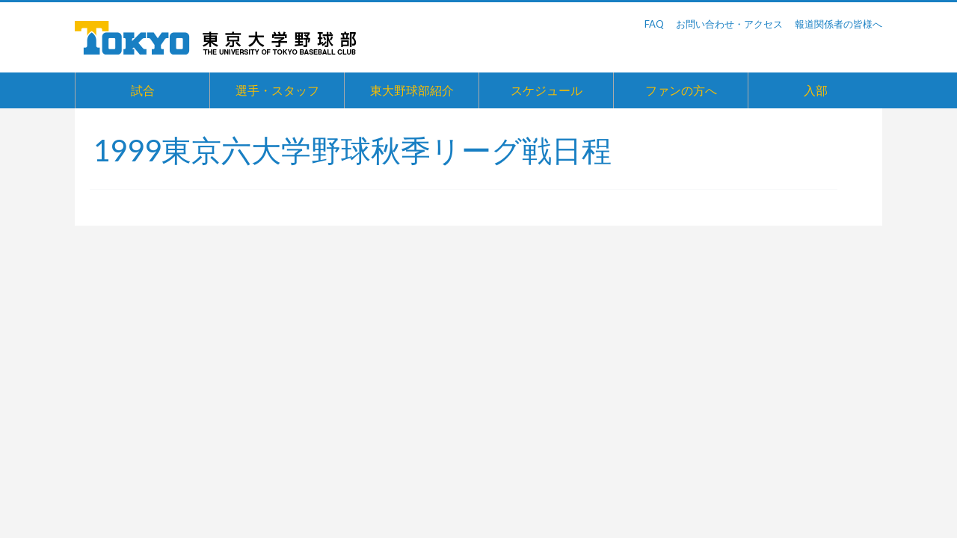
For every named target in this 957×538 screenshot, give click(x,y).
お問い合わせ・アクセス (729, 24)
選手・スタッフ (277, 90)
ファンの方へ (681, 90)
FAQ (654, 24)
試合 (143, 90)
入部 (816, 90)
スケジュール (546, 90)
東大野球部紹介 (412, 90)
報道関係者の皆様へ (838, 24)
